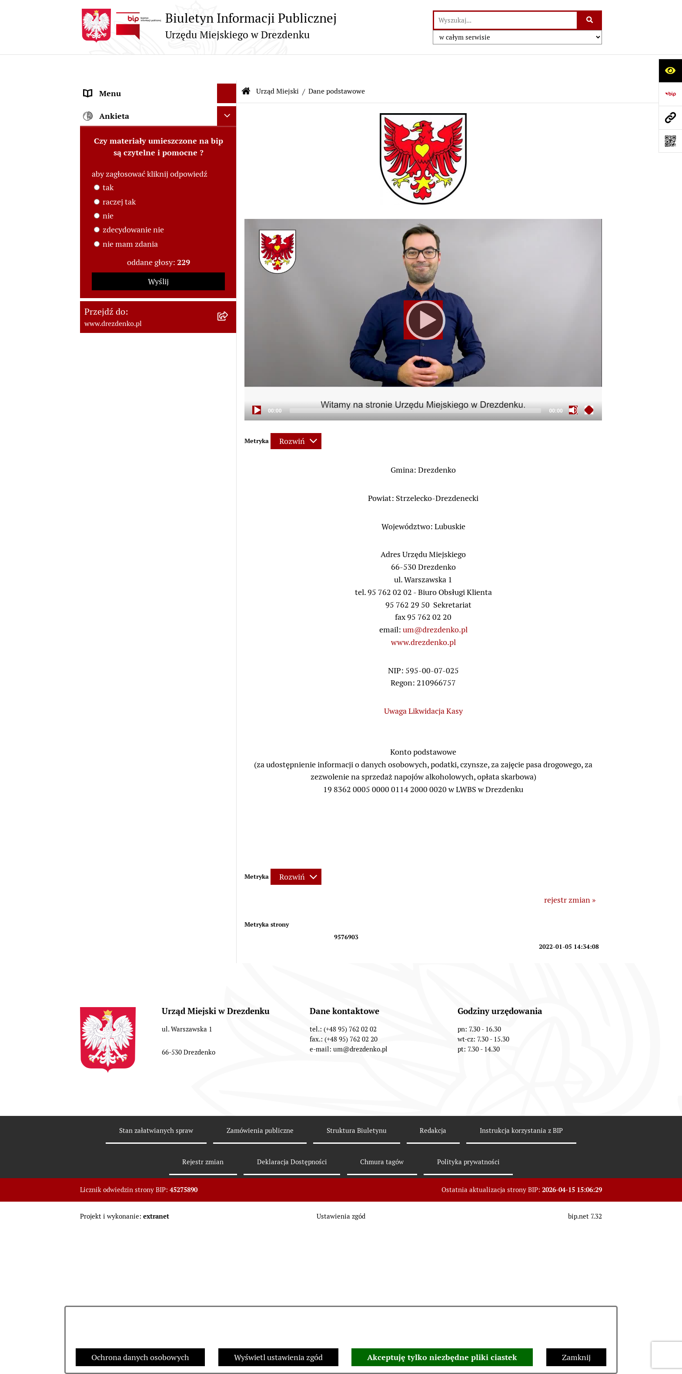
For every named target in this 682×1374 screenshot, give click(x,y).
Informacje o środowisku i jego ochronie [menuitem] (136, 639)
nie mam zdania (130, 1016)
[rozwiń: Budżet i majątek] (228, 426)
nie (108, 988)
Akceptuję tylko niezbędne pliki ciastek (442, 1357)
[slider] (416, 384)
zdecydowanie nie (133, 1002)
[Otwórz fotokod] (670, 141)
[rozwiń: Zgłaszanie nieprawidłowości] (228, 841)
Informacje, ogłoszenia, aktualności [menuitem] (145, 138)
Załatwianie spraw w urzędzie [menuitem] (135, 157)
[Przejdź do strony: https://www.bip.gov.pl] (670, 94)
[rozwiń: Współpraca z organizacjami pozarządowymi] (228, 504)
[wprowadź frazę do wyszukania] (505, 20)
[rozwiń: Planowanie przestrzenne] (228, 594)
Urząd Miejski (277, 65)
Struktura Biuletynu (357, 1273)
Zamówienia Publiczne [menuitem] (123, 536)
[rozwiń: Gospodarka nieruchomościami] (228, 574)
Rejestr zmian (203, 1304)
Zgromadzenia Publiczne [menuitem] (127, 724)
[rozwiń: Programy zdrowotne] (228, 762)
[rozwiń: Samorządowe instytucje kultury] (228, 353)
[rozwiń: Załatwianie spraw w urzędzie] (228, 157)
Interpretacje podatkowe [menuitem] (126, 485)
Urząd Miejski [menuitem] (107, 177)
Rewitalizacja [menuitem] (106, 614)
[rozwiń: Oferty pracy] (228, 665)
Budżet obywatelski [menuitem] (117, 465)
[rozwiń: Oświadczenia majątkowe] (228, 302)
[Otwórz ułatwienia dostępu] (670, 70)
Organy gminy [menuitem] (108, 387)
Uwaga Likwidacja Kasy (423, 685)
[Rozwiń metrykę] (296, 415)
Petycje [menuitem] (96, 743)
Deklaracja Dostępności (292, 1304)
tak (108, 960)
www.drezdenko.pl (423, 616)
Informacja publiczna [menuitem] (120, 861)
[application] (423, 293)
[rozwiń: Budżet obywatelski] (228, 465)
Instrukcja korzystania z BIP (521, 1273)
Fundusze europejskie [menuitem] (121, 555)
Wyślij (158, 1054)
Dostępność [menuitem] (104, 821)
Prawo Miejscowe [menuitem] (114, 406)
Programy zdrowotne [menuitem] (120, 763)
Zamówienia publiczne (260, 1273)
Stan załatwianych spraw (156, 1273)
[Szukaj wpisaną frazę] (590, 20)
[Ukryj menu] (227, 67)
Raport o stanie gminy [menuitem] (122, 445)
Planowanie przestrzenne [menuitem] (128, 594)
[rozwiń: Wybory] (228, 684)
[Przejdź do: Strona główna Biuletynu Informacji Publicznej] (246, 65)
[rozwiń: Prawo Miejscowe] (228, 406)
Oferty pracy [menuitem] (105, 665)
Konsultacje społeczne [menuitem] (122, 118)
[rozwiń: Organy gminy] (228, 386)
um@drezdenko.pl (435, 603)
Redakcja (433, 1273)
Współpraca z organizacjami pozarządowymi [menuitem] (132, 510)
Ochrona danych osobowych (140, 1357)
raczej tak (119, 974)
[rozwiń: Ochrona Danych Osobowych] (228, 802)
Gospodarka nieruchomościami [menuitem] (137, 575)
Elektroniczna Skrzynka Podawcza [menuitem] (142, 704)
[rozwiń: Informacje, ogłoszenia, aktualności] (228, 137)
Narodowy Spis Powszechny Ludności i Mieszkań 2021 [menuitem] (150, 93)
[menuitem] (158, 202)
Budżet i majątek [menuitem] (113, 426)
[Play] (423, 293)
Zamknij (576, 1357)
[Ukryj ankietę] (227, 888)
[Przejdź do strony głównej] (208, 26)
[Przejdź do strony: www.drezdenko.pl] (670, 117)
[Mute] (573, 384)
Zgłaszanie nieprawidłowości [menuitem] (134, 841)
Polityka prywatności (468, 1304)
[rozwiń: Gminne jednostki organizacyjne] (228, 328)
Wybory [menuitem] (97, 684)
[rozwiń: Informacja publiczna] (228, 860)
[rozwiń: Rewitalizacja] (228, 614)
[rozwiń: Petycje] (228, 743)
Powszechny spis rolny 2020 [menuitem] (132, 782)
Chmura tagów (382, 1304)
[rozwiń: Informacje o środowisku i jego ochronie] (228, 633)
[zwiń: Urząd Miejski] (228, 177)
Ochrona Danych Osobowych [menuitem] (134, 802)
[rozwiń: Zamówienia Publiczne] (228, 535)
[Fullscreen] (589, 384)
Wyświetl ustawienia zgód (278, 1357)
